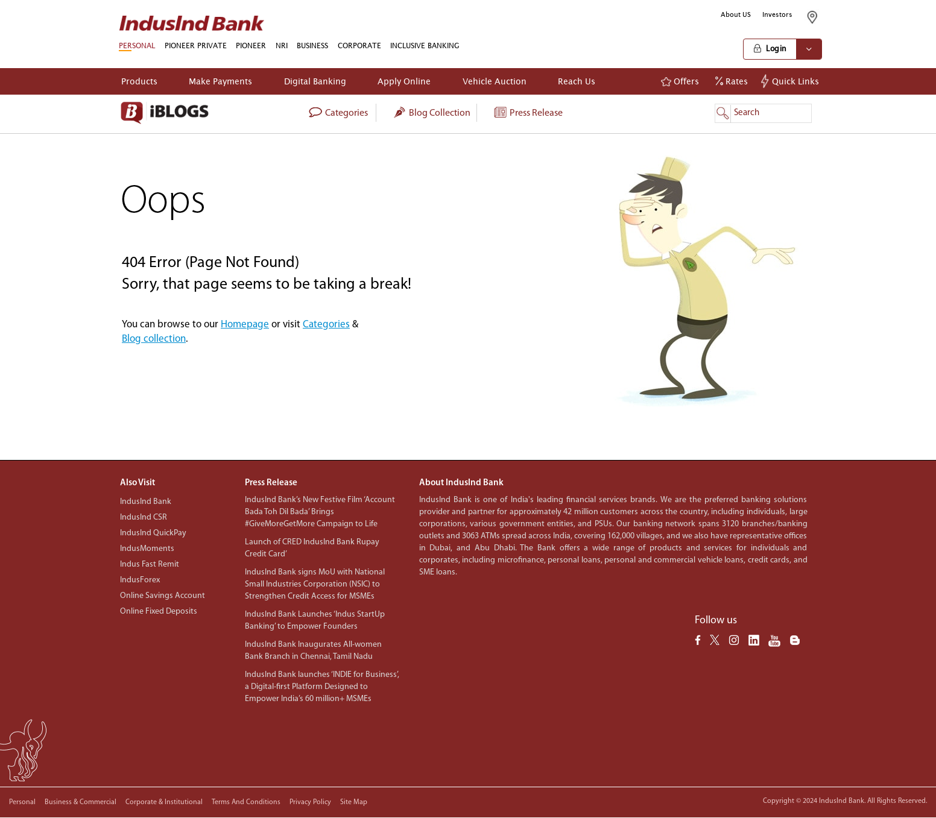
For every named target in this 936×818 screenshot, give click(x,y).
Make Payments (220, 81)
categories (338, 113)
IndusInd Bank (145, 501)
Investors (777, 14)
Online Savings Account (162, 595)
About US (736, 14)
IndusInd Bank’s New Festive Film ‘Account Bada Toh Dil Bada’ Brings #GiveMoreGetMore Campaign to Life (320, 512)
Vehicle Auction (494, 81)
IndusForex (140, 580)
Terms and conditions (246, 802)
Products (139, 81)
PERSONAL (137, 45)
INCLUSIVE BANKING (425, 45)
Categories (326, 324)
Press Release (528, 113)
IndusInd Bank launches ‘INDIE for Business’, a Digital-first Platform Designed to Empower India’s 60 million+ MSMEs (322, 686)
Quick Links (791, 81)
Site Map (353, 802)
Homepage (245, 324)
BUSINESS (312, 45)
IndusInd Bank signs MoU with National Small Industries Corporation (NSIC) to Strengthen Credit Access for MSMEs (315, 584)
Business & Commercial (80, 802)
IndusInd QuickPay (153, 533)
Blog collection (431, 113)
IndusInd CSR (143, 517)
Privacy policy (310, 802)
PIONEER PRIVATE (196, 45)
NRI (282, 45)
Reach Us (576, 81)
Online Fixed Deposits (158, 611)
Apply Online (404, 81)
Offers (680, 81)
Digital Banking (315, 81)
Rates (731, 81)
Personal (22, 802)
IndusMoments (147, 548)
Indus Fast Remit (149, 564)
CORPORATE (359, 45)
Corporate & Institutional (164, 802)
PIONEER (251, 45)
